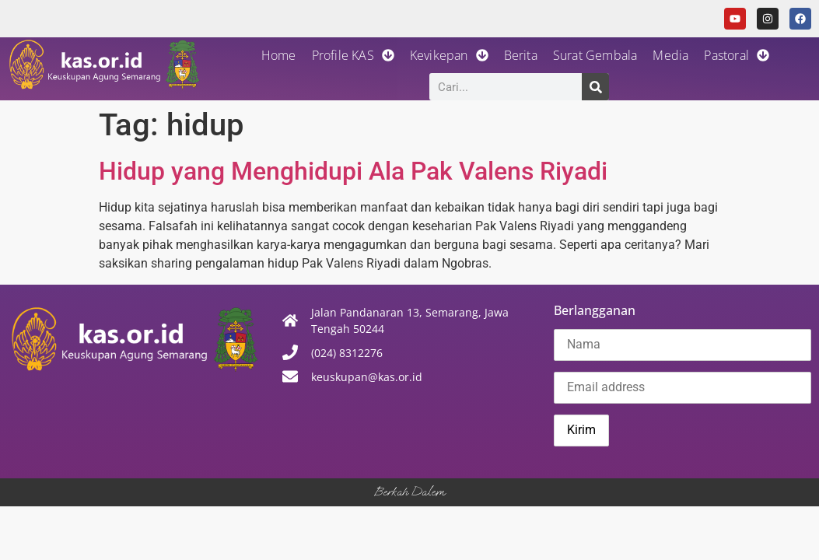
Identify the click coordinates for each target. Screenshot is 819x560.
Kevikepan (449, 55)
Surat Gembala (595, 55)
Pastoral (736, 55)
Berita (520, 55)
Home (278, 55)
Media (670, 55)
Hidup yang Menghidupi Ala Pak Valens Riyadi (353, 171)
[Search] (595, 86)
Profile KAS (353, 55)
